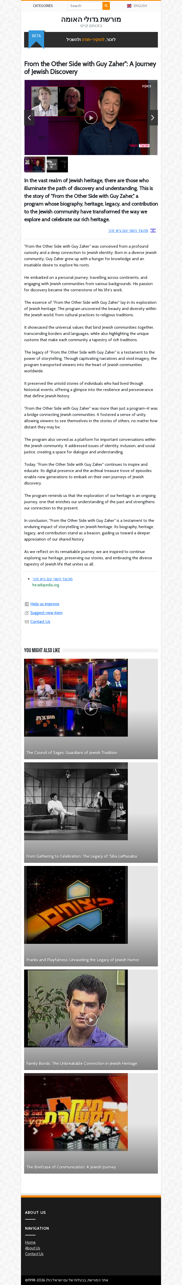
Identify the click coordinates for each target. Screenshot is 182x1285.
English (137, 6)
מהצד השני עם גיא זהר (132, 230)
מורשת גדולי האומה (91, 19)
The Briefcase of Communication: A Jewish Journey (71, 1167)
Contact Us (37, 621)
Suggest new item (43, 612)
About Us (32, 1248)
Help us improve (41, 603)
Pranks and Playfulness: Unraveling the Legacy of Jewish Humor (82, 959)
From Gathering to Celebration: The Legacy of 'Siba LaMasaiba (81, 856)
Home (30, 1242)
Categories (43, 6)
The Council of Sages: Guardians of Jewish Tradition (71, 752)
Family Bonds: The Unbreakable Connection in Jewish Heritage (81, 1063)
